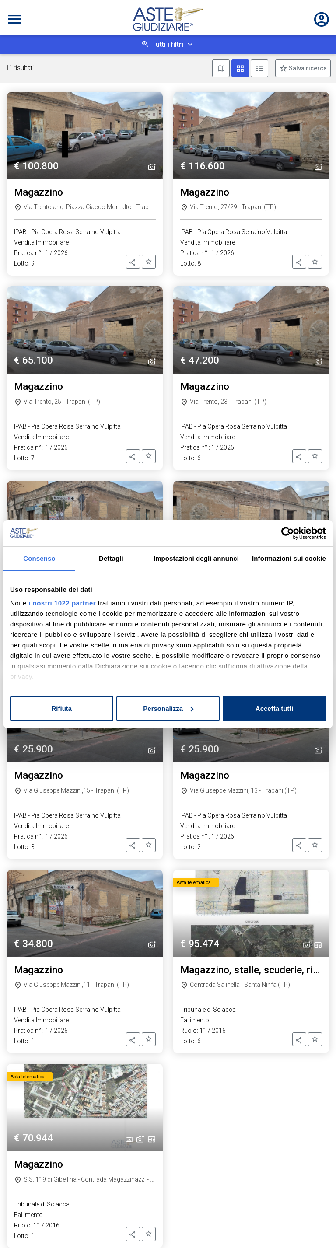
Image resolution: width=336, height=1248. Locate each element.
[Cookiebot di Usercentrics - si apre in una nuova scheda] (287, 533)
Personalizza (168, 708)
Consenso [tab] (39, 558)
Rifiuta (61, 708)
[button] (133, 262)
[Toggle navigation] (14, 19)
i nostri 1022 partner (62, 603)
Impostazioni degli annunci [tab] (196, 558)
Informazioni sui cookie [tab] (289, 558)
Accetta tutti (275, 708)
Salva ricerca (307, 68)
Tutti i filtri (167, 44)
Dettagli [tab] (111, 558)
